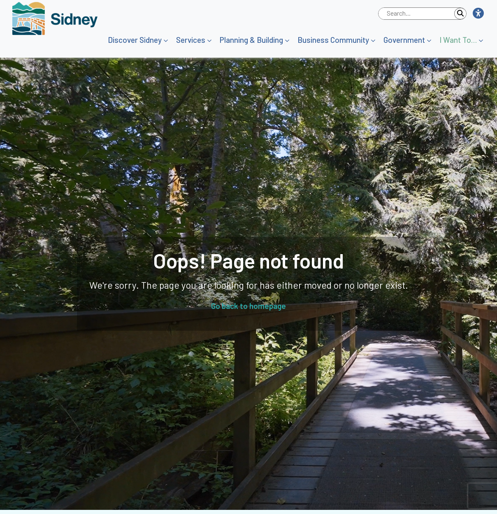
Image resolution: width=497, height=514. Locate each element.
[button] (478, 13)
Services (190, 39)
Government (404, 39)
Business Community (333, 39)
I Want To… (458, 39)
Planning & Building (251, 39)
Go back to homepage (248, 306)
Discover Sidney (135, 39)
